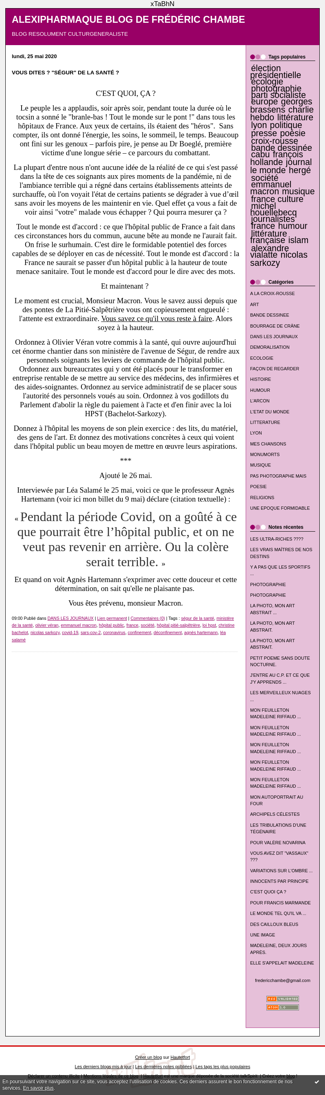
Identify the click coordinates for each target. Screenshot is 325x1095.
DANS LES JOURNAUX (274, 336)
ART (254, 304)
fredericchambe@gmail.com (282, 980)
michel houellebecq (273, 209)
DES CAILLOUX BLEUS (274, 924)
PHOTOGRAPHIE (268, 584)
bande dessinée (281, 148)
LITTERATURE (265, 422)
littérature (295, 117)
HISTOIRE (260, 379)
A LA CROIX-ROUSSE (272, 293)
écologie (267, 82)
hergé (300, 170)
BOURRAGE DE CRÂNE (275, 326)
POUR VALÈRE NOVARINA (277, 842)
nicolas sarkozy (279, 258)
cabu (260, 154)
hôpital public (111, 625)
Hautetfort (180, 1057)
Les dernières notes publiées (163, 1066)
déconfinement (168, 632)
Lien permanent (112, 618)
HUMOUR (260, 390)
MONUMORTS (265, 454)
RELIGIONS (262, 497)
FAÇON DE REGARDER (274, 368)
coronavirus (114, 632)
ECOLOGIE (261, 358)
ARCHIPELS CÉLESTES (275, 814)
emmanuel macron (271, 188)
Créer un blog (148, 1057)
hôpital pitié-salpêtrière (178, 625)
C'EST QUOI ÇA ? (268, 891)
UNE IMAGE (262, 934)
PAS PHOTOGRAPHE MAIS (278, 476)
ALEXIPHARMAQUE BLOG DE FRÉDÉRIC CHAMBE (128, 19)
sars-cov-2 (90, 632)
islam (298, 240)
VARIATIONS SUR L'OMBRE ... (281, 870)
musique (298, 191)
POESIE (258, 486)
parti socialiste (278, 95)
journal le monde (281, 166)
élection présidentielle (275, 71)
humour (293, 226)
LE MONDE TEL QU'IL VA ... (278, 913)
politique (286, 125)
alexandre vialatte (269, 251)
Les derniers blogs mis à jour (103, 1066)
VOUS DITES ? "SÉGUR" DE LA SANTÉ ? (65, 73)
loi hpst (209, 625)
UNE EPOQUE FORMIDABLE (280, 508)
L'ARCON (260, 400)
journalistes (273, 219)
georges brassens (281, 105)
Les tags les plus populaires (223, 1066)
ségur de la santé (197, 618)
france (263, 226)
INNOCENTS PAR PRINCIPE (279, 881)
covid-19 (70, 632)
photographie (276, 88)
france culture (277, 199)
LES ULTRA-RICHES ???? (276, 539)
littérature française (268, 237)
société (264, 178)
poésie (292, 133)
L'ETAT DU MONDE (270, 411)
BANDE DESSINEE (269, 315)
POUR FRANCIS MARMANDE (280, 902)
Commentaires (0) (148, 618)
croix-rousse (274, 141)
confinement (139, 632)
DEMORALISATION (270, 347)
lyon (259, 125)
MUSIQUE (260, 465)
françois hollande (276, 158)
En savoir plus (38, 1088)
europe (264, 101)
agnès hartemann (201, 632)
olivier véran (47, 625)
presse (264, 133)
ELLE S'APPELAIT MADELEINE (282, 962)
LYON (256, 432)
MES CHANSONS (268, 443)
